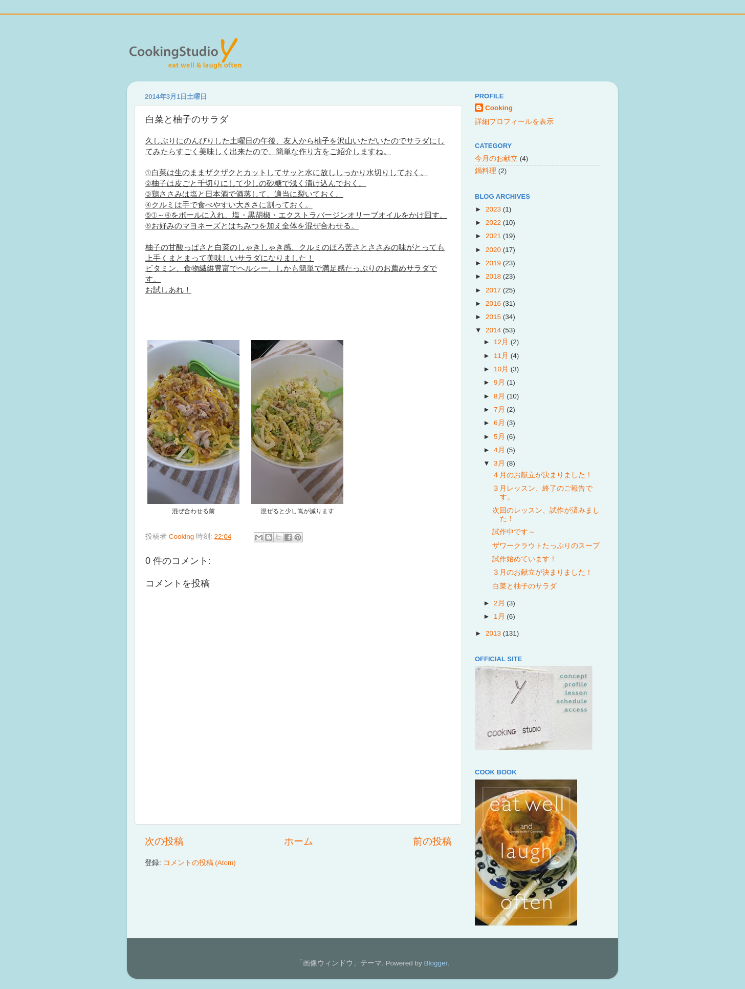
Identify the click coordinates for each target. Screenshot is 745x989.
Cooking (499, 108)
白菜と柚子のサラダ (524, 586)
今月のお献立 (496, 158)
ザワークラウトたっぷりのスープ (546, 546)
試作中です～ (513, 532)
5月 (500, 436)
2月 (500, 603)
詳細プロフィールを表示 (514, 121)
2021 (494, 236)
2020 (494, 250)
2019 (494, 263)
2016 (494, 303)
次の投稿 (164, 841)
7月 (500, 409)
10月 (502, 369)
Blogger (435, 963)
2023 (494, 209)
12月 (502, 342)
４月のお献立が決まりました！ (542, 475)
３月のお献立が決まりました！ (542, 572)
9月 (500, 382)
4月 (500, 450)
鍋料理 (485, 171)
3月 (500, 463)
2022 (494, 222)
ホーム (298, 841)
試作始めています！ (524, 559)
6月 (500, 423)
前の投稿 (432, 841)
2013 (494, 633)
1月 (500, 616)
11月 (502, 356)
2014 (494, 330)
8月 (500, 396)
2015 (494, 317)
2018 (494, 276)
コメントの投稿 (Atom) (199, 863)
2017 (494, 290)
